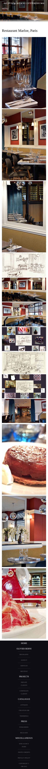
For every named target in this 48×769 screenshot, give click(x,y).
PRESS (24, 721)
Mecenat (24, 671)
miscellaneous (24, 738)
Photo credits (24, 752)
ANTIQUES (24, 705)
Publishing (24, 727)
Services (24, 666)
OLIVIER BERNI (24, 649)
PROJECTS (24, 676)
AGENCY (24, 660)
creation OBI (24, 710)
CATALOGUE (24, 699)
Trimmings (24, 716)
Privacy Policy (24, 758)
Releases (24, 733)
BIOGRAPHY (23, 654)
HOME (24, 643)
